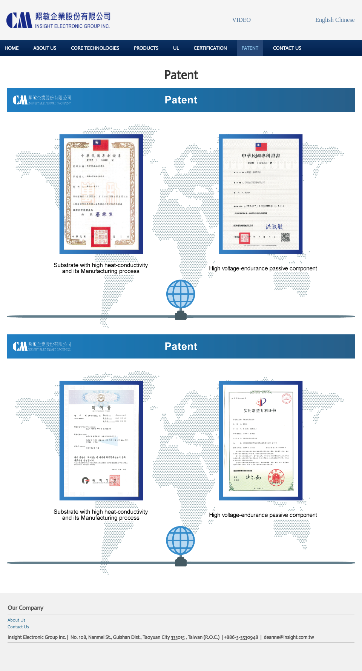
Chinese (345, 20)
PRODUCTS (146, 48)
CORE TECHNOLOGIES (95, 48)
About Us (17, 620)
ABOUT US (44, 48)
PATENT (250, 48)
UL (176, 48)
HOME (11, 48)
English (324, 20)
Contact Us (18, 626)
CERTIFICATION (210, 48)
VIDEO (241, 20)
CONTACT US (287, 48)
